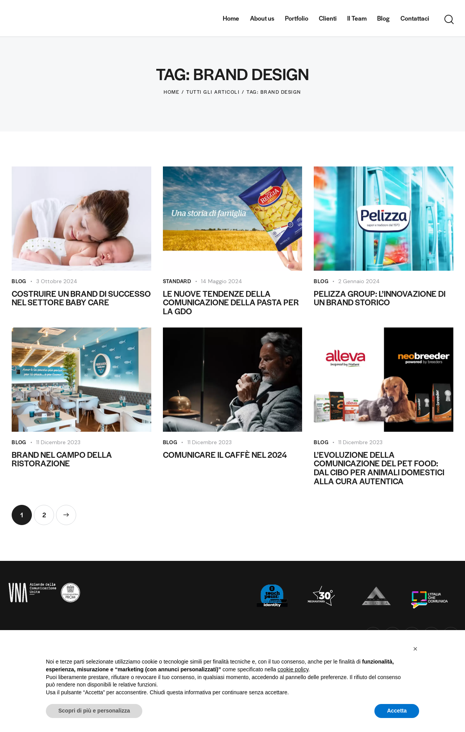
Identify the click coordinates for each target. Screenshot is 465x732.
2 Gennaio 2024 (359, 281)
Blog (19, 281)
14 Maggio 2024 (221, 281)
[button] (415, 649)
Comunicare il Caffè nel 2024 (225, 454)
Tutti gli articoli (212, 91)
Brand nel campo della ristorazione (62, 459)
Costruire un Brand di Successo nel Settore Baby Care (81, 298)
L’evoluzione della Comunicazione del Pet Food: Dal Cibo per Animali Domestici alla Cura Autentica (379, 468)
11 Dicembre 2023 (58, 442)
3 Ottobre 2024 (56, 281)
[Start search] (449, 20)
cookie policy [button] (293, 669)
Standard (177, 281)
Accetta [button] (397, 710)
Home (171, 91)
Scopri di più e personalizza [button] (94, 710)
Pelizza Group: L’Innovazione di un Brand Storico (380, 298)
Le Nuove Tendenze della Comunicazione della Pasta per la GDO (231, 302)
